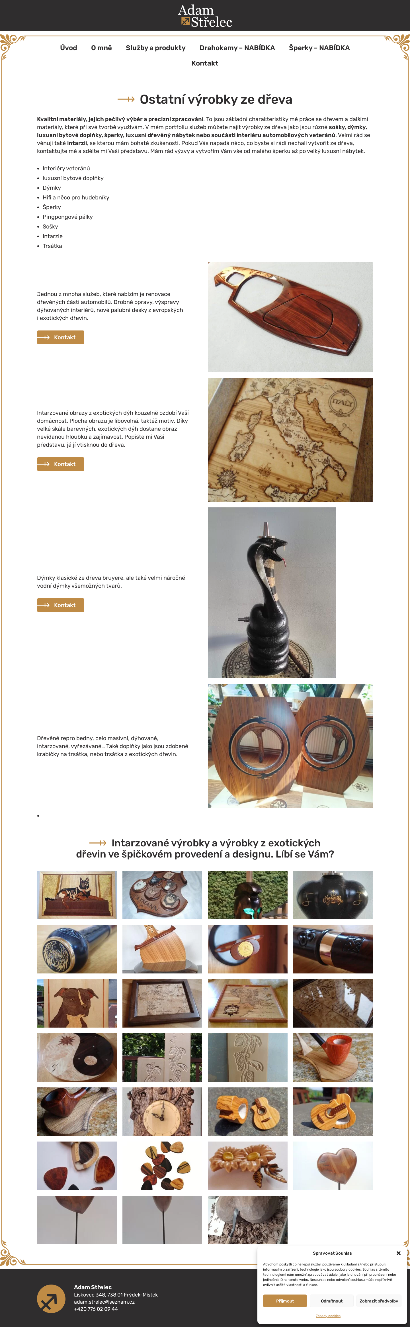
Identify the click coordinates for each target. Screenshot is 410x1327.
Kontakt (205, 63)
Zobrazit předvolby (379, 1301)
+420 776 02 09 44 (96, 1309)
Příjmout (285, 1301)
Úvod (68, 48)
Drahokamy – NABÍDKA (237, 48)
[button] (398, 1253)
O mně (101, 48)
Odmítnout (332, 1301)
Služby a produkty (156, 48)
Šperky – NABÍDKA (319, 48)
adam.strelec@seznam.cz (104, 1302)
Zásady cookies (328, 1316)
